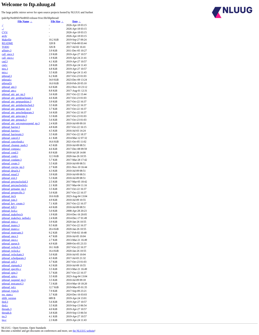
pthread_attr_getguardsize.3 (16, 101)
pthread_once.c (10, 240)
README (7, 43)
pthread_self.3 (9, 261)
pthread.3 (7, 76)
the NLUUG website (83, 330)
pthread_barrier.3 (11, 127)
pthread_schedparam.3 (14, 258)
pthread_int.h (9, 196)
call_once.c (8, 57)
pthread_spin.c (9, 276)
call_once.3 (8, 54)
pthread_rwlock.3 (11, 247)
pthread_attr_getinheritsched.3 (18, 105)
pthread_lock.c (10, 210)
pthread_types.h (10, 290)
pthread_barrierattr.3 (12, 134)
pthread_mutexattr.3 (12, 232)
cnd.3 (5, 61)
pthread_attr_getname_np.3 (16, 108)
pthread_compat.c (11, 148)
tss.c (4, 320)
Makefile (6, 39)
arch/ (4, 36)
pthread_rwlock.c (11, 250)
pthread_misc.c (10, 221)
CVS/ (5, 32)
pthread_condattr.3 (12, 159)
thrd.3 (5, 301)
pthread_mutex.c (10, 229)
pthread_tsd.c (9, 287)
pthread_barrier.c (11, 130)
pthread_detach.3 (11, 170)
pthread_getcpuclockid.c (15, 185)
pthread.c (7, 79)
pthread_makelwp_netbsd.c (16, 218)
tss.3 (4, 316)
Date (75, 21)
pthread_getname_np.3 (14, 189)
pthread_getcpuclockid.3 (15, 181)
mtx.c (5, 72)
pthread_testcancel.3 (12, 283)
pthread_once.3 (10, 236)
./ (2, 25)
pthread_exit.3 (9, 178)
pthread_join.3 (9, 199)
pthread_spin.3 (10, 272)
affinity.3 (6, 50)
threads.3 (6, 309)
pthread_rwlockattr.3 (13, 254)
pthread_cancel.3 (11, 138)
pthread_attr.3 (9, 87)
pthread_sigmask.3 (12, 265)
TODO (5, 47)
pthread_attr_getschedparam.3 (18, 112)
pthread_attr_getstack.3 (14, 119)
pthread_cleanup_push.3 (15, 145)
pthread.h (7, 83)
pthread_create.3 (10, 163)
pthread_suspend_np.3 (14, 280)
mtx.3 (5, 68)
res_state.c (7, 294)
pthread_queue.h (10, 243)
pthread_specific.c (11, 269)
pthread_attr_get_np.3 (13, 94)
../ (3, 28)
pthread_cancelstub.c (13, 141)
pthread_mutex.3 (11, 225)
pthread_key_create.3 (13, 203)
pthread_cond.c (10, 156)
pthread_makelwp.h (12, 214)
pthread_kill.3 (9, 207)
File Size (55, 21)
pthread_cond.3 (10, 152)
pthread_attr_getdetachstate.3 (17, 97)
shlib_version (9, 298)
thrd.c (5, 305)
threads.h (6, 312)
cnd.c (4, 65)
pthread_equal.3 (10, 174)
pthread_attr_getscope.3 (14, 116)
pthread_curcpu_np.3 (13, 167)
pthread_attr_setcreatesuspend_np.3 (21, 123)
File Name (23, 21)
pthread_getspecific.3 (13, 192)
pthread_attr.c (9, 90)
